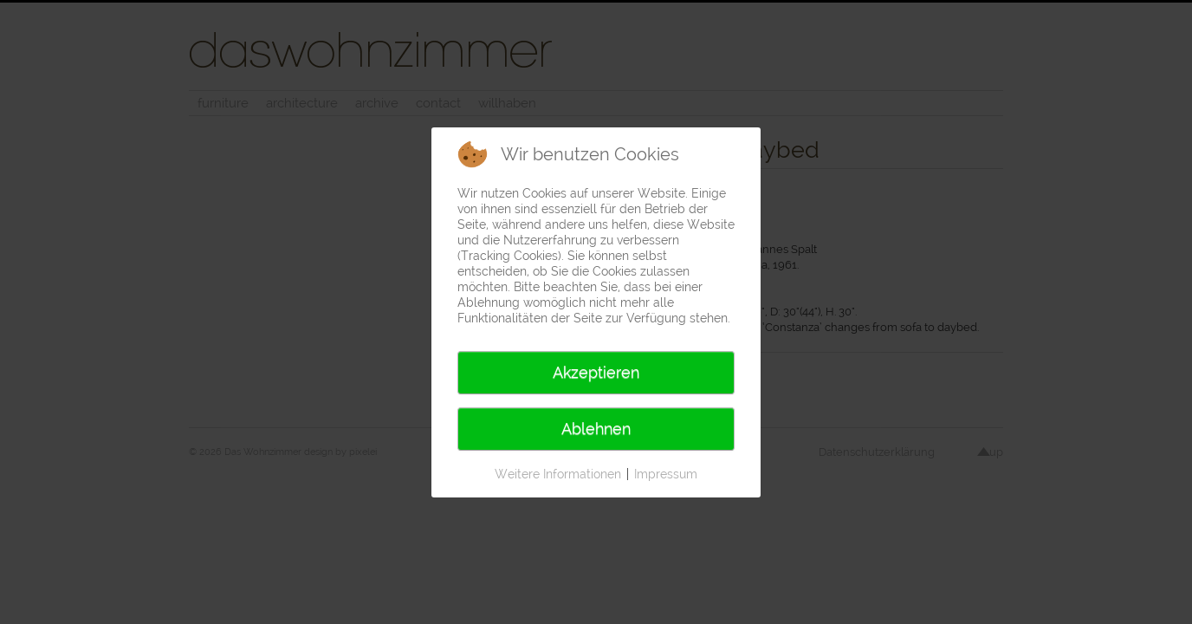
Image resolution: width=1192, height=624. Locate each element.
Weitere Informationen (558, 474)
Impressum (665, 474)
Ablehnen (596, 428)
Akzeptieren (596, 372)
